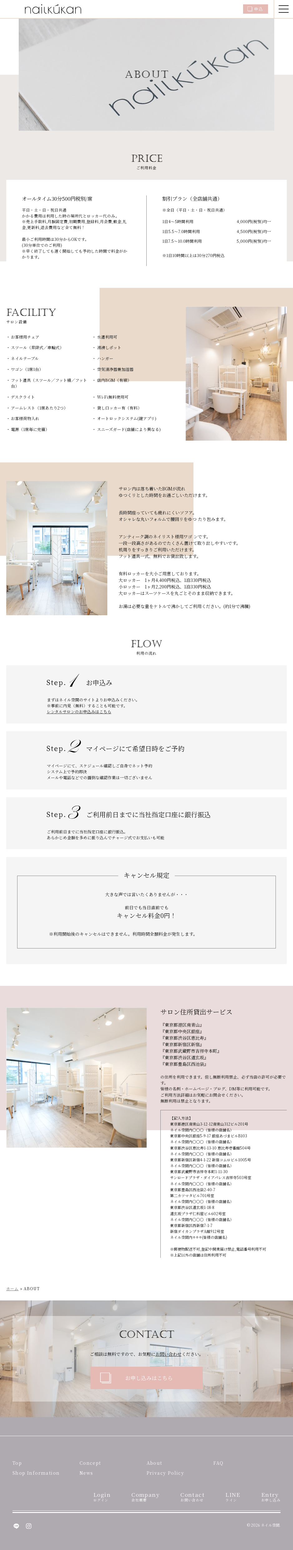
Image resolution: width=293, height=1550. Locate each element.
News (86, 1473)
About (154, 1463)
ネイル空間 (270, 1525)
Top (17, 1463)
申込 (258, 9)
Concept (90, 1463)
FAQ (218, 1463)
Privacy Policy (165, 1473)
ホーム (12, 1288)
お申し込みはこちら (149, 1378)
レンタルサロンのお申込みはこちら (79, 711)
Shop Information (36, 1473)
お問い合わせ (168, 1354)
